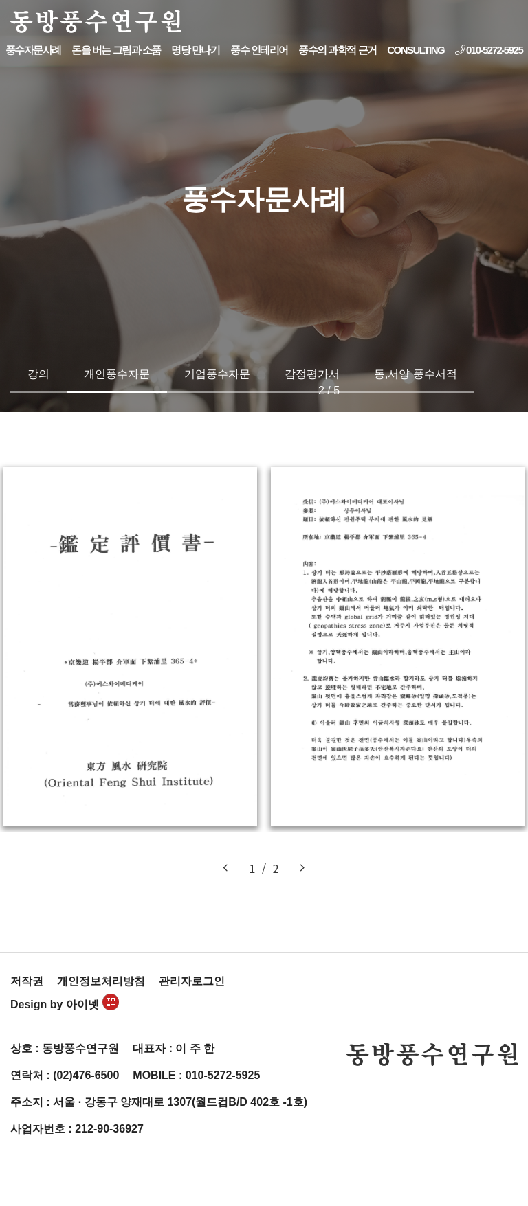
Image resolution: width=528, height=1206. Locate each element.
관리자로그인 (192, 981)
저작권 (26, 981)
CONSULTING (415, 50)
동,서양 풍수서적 (415, 374)
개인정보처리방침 (101, 981)
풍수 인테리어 (259, 50)
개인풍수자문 (117, 374)
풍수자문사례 (33, 50)
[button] (225, 868)
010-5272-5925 (488, 50)
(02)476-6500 (86, 1075)
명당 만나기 (195, 50)
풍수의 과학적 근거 (337, 50)
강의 (39, 374)
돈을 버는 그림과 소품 (116, 50)
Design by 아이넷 (64, 1004)
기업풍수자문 (217, 374)
